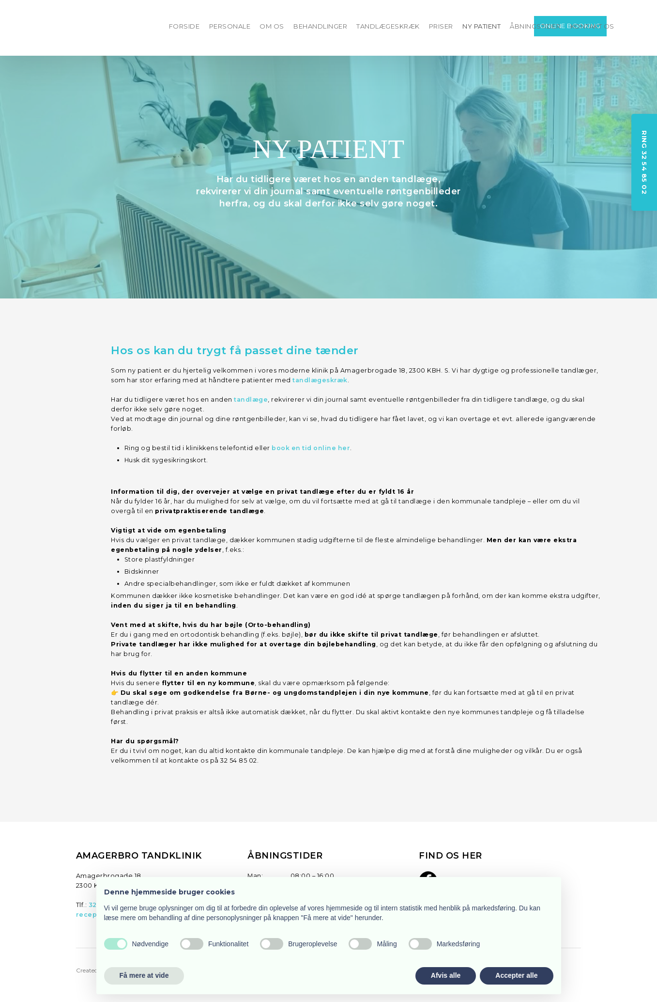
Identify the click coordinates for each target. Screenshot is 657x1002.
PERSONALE (230, 26)
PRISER (441, 26)
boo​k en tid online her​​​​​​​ (311, 448)
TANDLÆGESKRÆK (388, 26)
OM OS (272, 26)
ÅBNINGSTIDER (535, 26)
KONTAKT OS (592, 26)
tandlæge (251, 399)
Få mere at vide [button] (144, 975)
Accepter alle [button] (516, 975)
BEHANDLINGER (320, 26)
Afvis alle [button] (445, 975)
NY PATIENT (481, 26)
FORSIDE (184, 26)
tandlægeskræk (320, 380)
